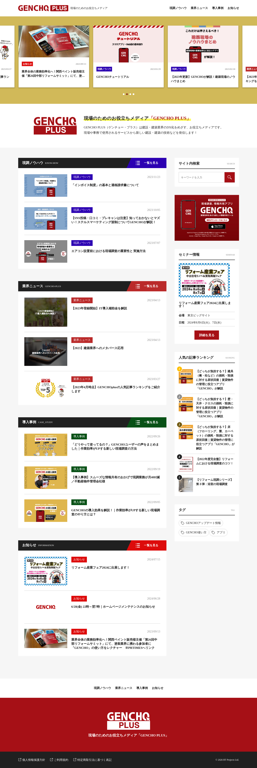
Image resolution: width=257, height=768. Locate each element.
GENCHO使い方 (196, 532)
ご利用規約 (61, 759)
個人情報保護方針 (33, 759)
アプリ (221, 532)
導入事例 (217, 8)
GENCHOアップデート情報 (203, 523)
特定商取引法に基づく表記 (94, 759)
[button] (124, 94)
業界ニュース (199, 8)
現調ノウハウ (178, 8)
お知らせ (233, 8)
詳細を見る (206, 335)
